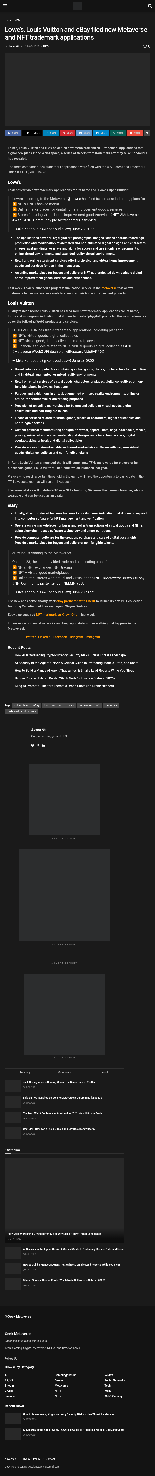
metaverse (85, 705)
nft (98, 705)
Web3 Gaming (113, 1396)
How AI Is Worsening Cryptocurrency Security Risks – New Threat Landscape (70, 655)
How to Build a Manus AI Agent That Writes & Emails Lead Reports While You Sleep (74, 670)
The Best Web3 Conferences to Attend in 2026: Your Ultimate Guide (62, 1113)
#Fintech (51, 352)
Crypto (9, 1390)
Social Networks (114, 1380)
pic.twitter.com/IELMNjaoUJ (62, 583)
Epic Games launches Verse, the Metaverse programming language (62, 1097)
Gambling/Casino (66, 1375)
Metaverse (61, 1385)
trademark (111, 705)
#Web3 (17, 220)
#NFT (114, 215)
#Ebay (139, 578)
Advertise (10, 1458)
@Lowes (74, 199)
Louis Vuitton (52, 705)
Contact (50, 1458)
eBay (36, 705)
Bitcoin (9, 1385)
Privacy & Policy (31, 1458)
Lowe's (69, 705)
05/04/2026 (29, 1254)
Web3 (108, 1390)
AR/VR (9, 1380)
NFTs (17, 20)
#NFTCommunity (37, 220)
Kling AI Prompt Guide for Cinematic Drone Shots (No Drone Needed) (64, 686)
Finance (10, 1396)
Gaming (60, 1380)
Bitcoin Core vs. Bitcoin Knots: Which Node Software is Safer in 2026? (65, 678)
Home (8, 20)
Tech (107, 1385)
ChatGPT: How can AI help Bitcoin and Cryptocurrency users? (59, 1128)
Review (108, 1375)
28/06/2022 (32, 46)
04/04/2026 (29, 1270)
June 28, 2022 (83, 229)
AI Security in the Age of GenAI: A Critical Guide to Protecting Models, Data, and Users (76, 663)
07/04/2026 (14, 1239)
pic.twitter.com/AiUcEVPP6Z (81, 352)
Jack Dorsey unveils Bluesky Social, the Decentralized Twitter (59, 1082)
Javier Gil (13, 46)
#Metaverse (129, 215)
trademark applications (21, 711)
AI (6, 1375)
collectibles (21, 705)
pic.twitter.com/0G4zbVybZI (74, 220)
